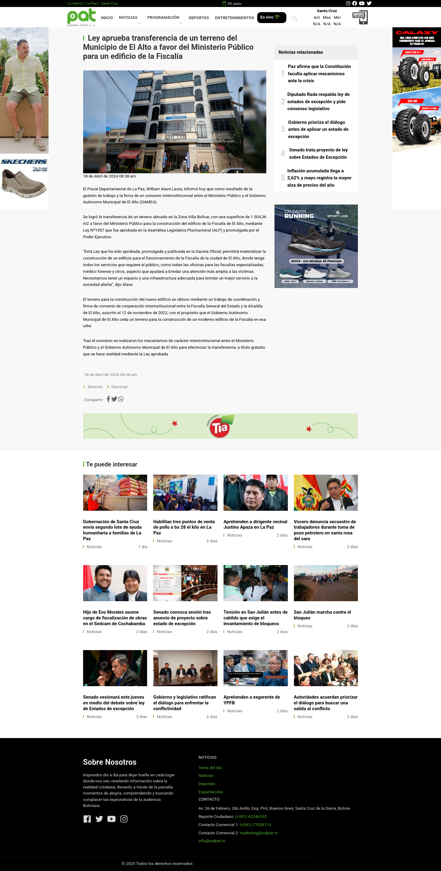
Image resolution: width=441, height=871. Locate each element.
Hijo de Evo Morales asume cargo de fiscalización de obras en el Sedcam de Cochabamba (115, 617)
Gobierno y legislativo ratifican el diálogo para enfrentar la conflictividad (184, 702)
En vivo (269, 17)
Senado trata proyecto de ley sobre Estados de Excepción (318, 153)
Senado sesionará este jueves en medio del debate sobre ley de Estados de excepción (114, 702)
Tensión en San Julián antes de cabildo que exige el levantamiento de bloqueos (256, 617)
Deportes (199, 17)
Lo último (74, 3)
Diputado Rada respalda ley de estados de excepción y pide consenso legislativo (319, 101)
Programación (163, 17)
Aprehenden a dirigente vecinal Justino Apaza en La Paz (255, 524)
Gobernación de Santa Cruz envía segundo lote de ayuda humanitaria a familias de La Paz (112, 530)
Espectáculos (210, 792)
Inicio (107, 17)
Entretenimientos (234, 17)
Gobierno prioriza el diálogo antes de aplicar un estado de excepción (318, 129)
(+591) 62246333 (251, 816)
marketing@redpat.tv (259, 833)
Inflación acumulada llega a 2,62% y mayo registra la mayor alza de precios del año (319, 178)
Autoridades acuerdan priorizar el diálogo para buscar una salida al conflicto (326, 702)
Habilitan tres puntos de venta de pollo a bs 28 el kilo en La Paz (184, 527)
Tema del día (209, 767)
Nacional (119, 387)
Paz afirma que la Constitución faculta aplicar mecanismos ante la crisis (319, 73)
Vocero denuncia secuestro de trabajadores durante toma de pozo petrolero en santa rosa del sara (325, 530)
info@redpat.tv (211, 841)
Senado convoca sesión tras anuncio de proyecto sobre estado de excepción (182, 617)
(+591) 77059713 (255, 824)
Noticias (128, 17)
